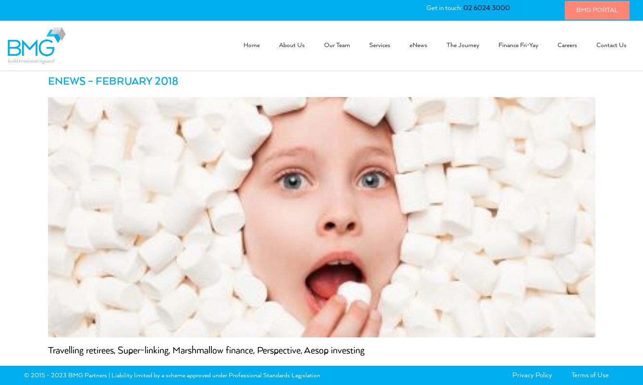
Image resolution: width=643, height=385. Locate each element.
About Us (292, 45)
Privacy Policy (532, 375)
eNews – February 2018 (113, 81)
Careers (567, 45)
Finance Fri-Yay (518, 45)
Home (251, 45)
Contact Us (611, 45)
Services (379, 45)
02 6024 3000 (486, 8)
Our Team (337, 45)
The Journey (463, 45)
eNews (418, 45)
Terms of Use (590, 375)
